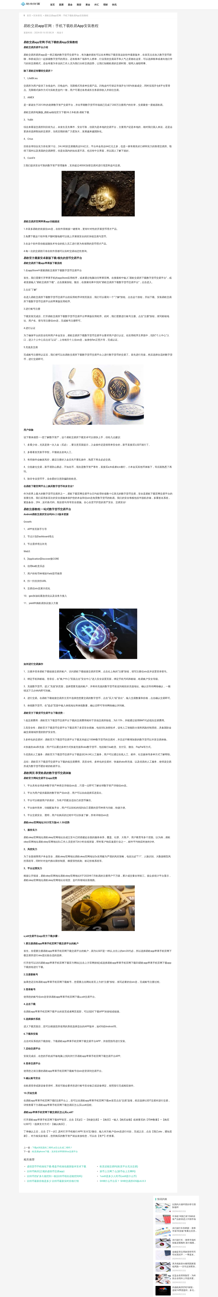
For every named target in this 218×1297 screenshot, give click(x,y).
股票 (61, 4)
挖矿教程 (189, 237)
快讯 (114, 4)
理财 (105, 4)
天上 (182, 242)
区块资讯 (37, 15)
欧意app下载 (176, 254)
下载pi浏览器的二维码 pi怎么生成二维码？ (52, 1222)
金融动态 (188, 232)
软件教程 (179, 232)
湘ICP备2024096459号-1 (67, 1292)
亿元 (171, 242)
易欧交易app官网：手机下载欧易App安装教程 (66, 15)
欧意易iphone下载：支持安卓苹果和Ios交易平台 (55, 1226)
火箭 (192, 242)
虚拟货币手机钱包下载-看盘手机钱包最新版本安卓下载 (53, 1240)
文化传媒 (162, 232)
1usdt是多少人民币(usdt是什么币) (104, 1250)
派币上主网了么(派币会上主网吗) (104, 1245)
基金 (70, 4)
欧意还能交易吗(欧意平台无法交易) (105, 1240)
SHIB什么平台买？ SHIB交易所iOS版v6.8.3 (109, 1255)
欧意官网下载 (164, 237)
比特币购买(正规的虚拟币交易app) (45, 1245)
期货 (79, 4)
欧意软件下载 (177, 237)
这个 (156, 248)
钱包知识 (158, 242)
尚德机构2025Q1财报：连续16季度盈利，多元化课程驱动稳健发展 (184, 107)
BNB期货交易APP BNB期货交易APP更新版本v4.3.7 (184, 200)
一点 (176, 242)
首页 (52, 4)
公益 (156, 232)
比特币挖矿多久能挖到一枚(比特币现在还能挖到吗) (53, 1250)
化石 (186, 242)
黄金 (88, 4)
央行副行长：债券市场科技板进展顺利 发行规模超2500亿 (184, 59)
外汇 (96, 4)
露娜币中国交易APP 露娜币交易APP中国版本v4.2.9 (184, 212)
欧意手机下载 (170, 248)
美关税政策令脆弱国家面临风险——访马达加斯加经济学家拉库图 (184, 83)
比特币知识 (165, 242)
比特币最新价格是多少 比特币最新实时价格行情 (53, 1255)
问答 (171, 231)
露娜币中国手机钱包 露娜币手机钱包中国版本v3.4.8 (184, 141)
